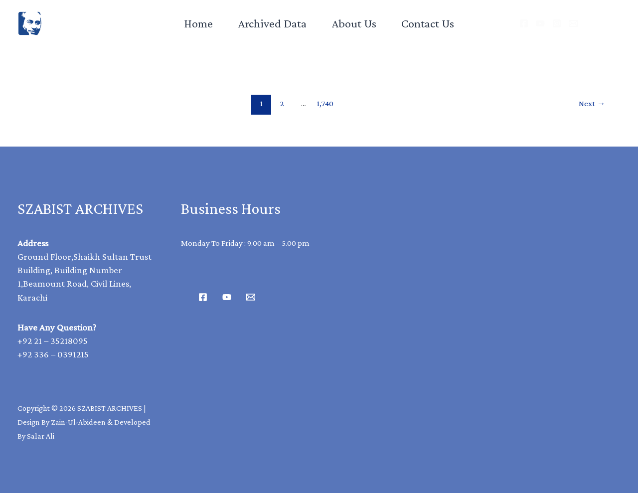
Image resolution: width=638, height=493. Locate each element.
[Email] (573, 23)
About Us (353, 23)
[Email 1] (250, 297)
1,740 (325, 103)
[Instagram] (556, 23)
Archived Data (272, 23)
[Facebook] (523, 23)
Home (198, 23)
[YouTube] (540, 23)
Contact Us (427, 23)
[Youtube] (226, 297)
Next (592, 103)
